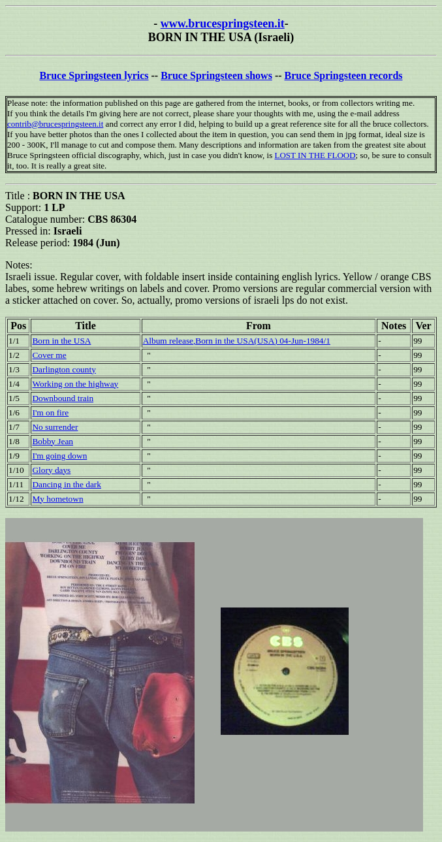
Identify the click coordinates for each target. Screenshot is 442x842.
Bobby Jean (52, 441)
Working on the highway (75, 384)
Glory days (51, 470)
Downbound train (62, 398)
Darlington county (63, 369)
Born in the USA (61, 341)
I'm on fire (50, 412)
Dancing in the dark (66, 484)
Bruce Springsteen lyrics (93, 75)
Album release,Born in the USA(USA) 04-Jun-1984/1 (236, 341)
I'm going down (59, 456)
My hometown (57, 499)
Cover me (49, 355)
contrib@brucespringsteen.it (55, 124)
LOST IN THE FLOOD (314, 155)
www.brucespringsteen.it (223, 23)
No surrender (55, 427)
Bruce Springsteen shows (216, 75)
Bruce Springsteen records (344, 75)
